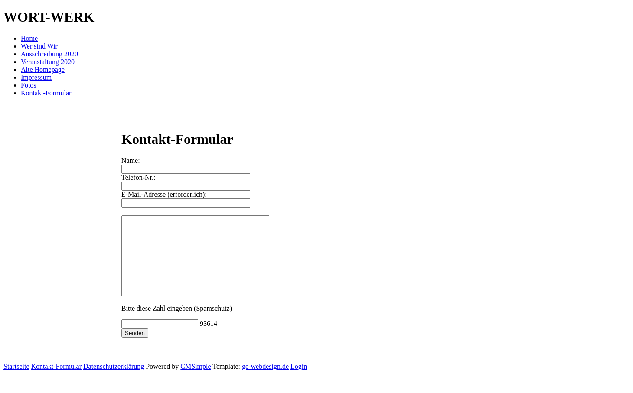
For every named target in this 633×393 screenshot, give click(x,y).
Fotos (28, 85)
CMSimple (195, 382)
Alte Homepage (43, 69)
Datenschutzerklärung (113, 382)
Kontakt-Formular (46, 93)
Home (29, 38)
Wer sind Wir (39, 46)
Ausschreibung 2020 (49, 54)
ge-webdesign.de (265, 382)
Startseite (16, 382)
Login (298, 382)
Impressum (36, 77)
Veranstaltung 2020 (48, 61)
